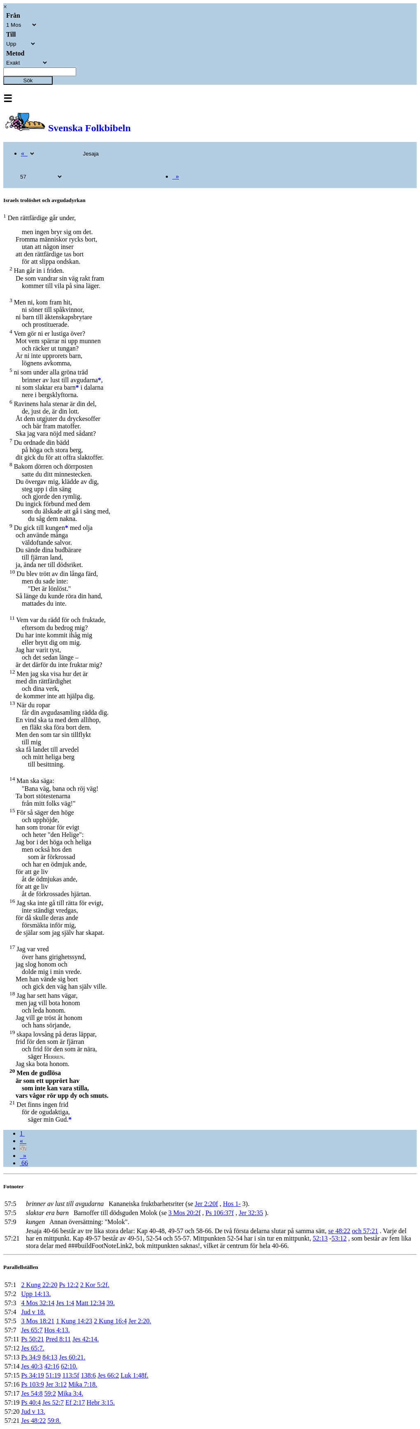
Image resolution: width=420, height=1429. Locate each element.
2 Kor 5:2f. (94, 1284)
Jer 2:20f (206, 1203)
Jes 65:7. (32, 1348)
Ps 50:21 (32, 1339)
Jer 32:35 (251, 1212)
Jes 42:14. (85, 1339)
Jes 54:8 (31, 1393)
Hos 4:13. (57, 1330)
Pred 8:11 (58, 1339)
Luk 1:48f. (135, 1375)
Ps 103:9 (32, 1384)
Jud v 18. (33, 1311)
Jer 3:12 (56, 1384)
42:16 (51, 1366)
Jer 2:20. (139, 1320)
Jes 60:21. (72, 1357)
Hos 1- (232, 1203)
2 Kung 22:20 (39, 1284)
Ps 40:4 (31, 1402)
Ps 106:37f (220, 1212)
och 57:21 (365, 1230)
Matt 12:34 (90, 1302)
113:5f (70, 1375)
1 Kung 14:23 (74, 1320)
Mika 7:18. (82, 1384)
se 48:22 (339, 1230)
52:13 (320, 1238)
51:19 (53, 1375)
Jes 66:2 (108, 1375)
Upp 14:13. (36, 1293)
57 (23, 1148)
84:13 (49, 1357)
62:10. (69, 1366)
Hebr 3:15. (101, 1402)
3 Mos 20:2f (184, 1212)
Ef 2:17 (75, 1402)
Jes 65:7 (31, 1330)
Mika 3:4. (70, 1393)
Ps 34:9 (31, 1357)
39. (111, 1302)
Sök (28, 80)
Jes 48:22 (33, 1420)
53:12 (339, 1238)
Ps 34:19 (32, 1375)
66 (24, 1162)
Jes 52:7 (53, 1402)
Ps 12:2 (69, 1284)
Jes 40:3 (31, 1366)
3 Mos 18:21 (37, 1320)
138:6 (88, 1375)
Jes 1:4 (65, 1302)
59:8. (53, 1420)
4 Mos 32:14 (37, 1302)
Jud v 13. (33, 1411)
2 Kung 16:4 (110, 1320)
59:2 (50, 1393)
